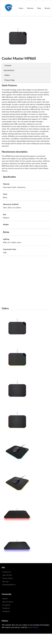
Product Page (9, 80)
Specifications (9, 70)
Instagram (6, 611)
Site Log (5, 581)
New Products (7, 602)
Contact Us (6, 572)
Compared (6, 605)
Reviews (30, 8)
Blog (39, 8)
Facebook (6, 608)
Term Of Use (7, 575)
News (21, 8)
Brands (5, 598)
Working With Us (8, 585)
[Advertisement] (24, 280)
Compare (7, 65)
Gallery (7, 75)
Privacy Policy (7, 578)
